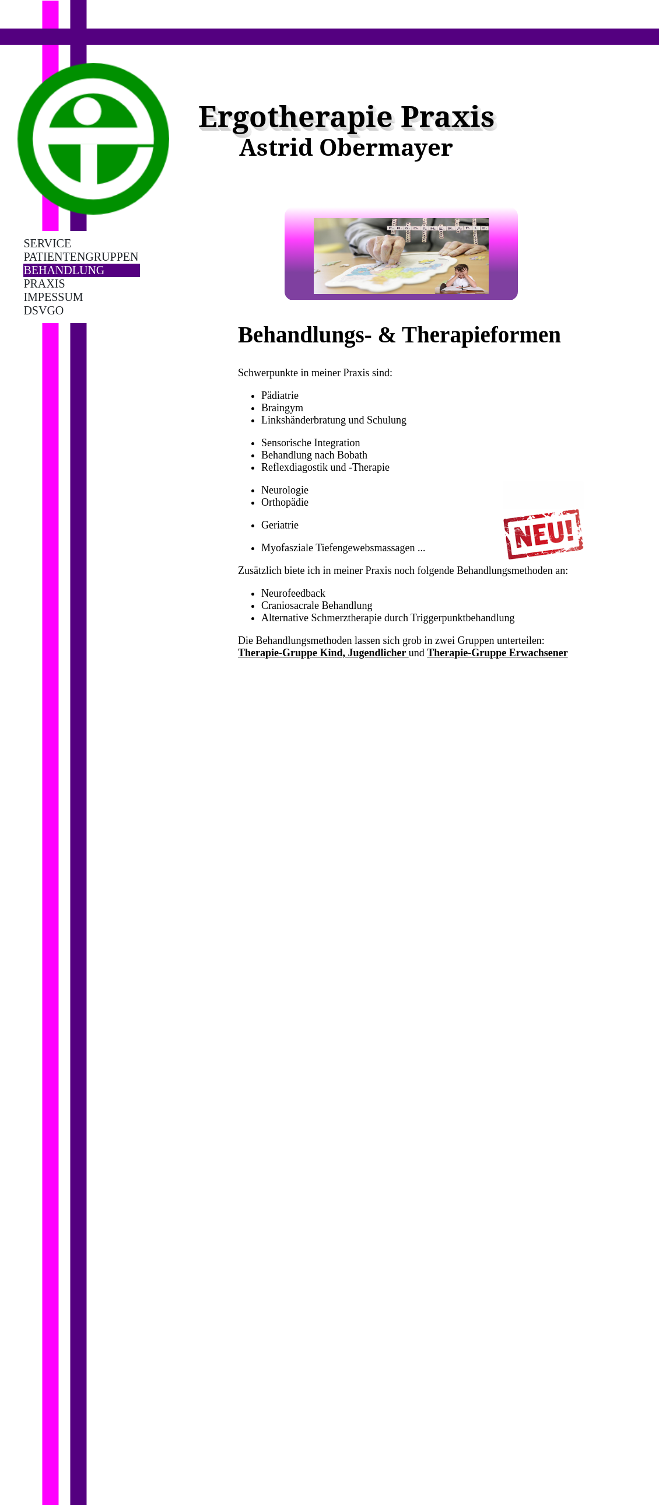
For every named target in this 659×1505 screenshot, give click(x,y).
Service (47, 243)
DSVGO (43, 310)
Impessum (53, 296)
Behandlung (63, 270)
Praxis (44, 283)
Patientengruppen (80, 256)
